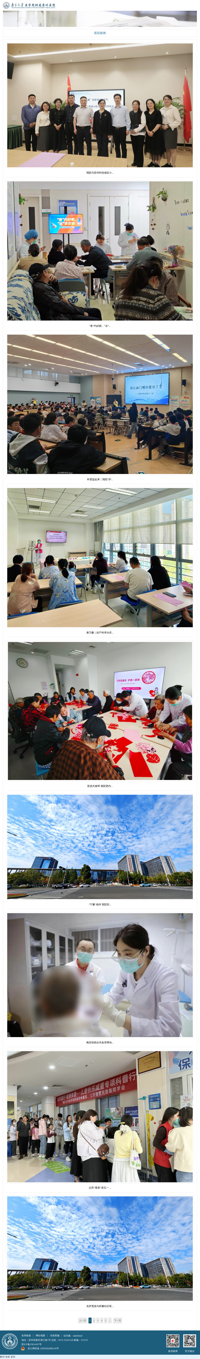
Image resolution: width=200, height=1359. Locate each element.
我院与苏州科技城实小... (100, 172)
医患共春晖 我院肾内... (100, 786)
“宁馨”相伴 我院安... (100, 904)
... (110, 1320)
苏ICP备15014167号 (31, 1344)
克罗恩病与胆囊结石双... (100, 1306)
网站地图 (40, 1335)
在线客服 (55, 1335)
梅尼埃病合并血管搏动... (100, 1042)
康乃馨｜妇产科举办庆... (100, 632)
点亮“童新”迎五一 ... (100, 1187)
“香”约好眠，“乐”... (100, 325)
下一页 (117, 1320)
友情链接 (26, 1335)
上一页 (82, 1320)
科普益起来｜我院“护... (100, 479)
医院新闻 (100, 33)
